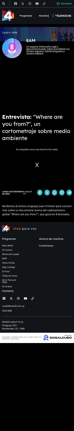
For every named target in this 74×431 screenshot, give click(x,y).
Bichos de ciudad (10, 254)
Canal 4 (6, 32)
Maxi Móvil (7, 245)
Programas (26, 15)
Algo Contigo (8, 267)
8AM (4, 258)
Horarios (44, 15)
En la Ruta (7, 286)
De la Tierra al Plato (9, 281)
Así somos (7, 249)
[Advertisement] (27, 88)
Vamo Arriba (8, 262)
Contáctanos (46, 245)
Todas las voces (9, 275)
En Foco (6, 271)
